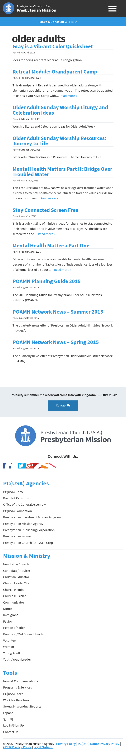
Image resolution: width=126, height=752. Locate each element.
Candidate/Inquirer (16, 570)
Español (8, 713)
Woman (8, 646)
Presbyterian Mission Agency (23, 524)
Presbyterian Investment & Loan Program (32, 517)
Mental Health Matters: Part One (51, 245)
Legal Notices (43, 747)
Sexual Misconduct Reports (22, 706)
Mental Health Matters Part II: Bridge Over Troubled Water (62, 172)
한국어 (8, 719)
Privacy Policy (66, 744)
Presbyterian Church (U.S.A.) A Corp (28, 543)
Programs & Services (17, 687)
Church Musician (14, 596)
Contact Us (63, 405)
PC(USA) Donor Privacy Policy (98, 744)
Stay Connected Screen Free (45, 210)
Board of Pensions (16, 498)
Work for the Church (17, 700)
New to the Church (16, 564)
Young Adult (11, 653)
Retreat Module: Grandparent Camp (55, 71)
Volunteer (10, 640)
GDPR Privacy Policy (17, 747)
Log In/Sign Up (13, 725)
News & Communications (20, 681)
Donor (7, 608)
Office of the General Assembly (24, 504)
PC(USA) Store (13, 694)
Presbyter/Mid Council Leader (24, 634)
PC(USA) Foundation (17, 511)
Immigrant (10, 615)
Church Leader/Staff (17, 583)
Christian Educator (16, 577)
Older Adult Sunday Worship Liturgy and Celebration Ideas (60, 110)
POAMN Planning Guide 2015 (47, 281)
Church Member (14, 589)
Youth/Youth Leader (17, 659)
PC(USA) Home (13, 492)
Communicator (13, 602)
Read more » (68, 96)
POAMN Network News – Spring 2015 (56, 342)
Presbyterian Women (18, 536)
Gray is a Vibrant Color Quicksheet (53, 46)
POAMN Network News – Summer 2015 (58, 311)
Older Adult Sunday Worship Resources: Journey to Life (59, 141)
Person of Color (14, 627)
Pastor (7, 621)
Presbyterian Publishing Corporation (29, 530)
